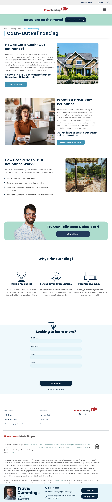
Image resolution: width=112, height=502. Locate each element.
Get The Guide (16, 84)
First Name (35, 338)
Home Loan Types (11, 419)
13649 (12, 452)
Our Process (9, 410)
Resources (43, 410)
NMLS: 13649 (60, 480)
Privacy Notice (58, 447)
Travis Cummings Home (12, 28)
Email (32, 354)
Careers (42, 424)
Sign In (100, 2)
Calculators (8, 415)
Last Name (34, 346)
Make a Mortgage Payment (14, 424)
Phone (32, 362)
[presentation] (47, 374)
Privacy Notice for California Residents (76, 447)
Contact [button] (90, 490)
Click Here (73, 234)
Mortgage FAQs (45, 415)
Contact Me (56, 383)
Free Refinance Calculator (70, 142)
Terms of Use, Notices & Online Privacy (52, 444)
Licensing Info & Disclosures (74, 444)
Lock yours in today (75, 20)
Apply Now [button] (89, 496)
